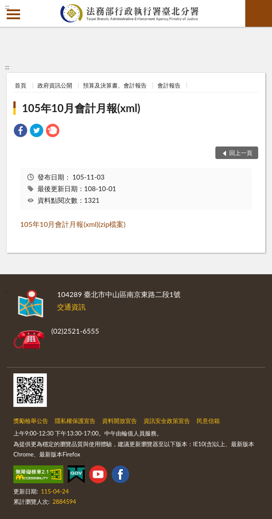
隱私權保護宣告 (75, 420)
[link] (20, 131)
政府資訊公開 (54, 85)
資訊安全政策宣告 (167, 420)
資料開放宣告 (119, 420)
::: (7, 6)
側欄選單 (13, 14)
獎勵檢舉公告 (30, 420)
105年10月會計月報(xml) (81, 107)
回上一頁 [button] (240, 152)
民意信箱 (208, 420)
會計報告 (169, 85)
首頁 (20, 85)
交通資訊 (71, 306)
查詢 (258, 13)
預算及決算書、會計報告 (115, 85)
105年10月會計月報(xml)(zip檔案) (72, 224)
